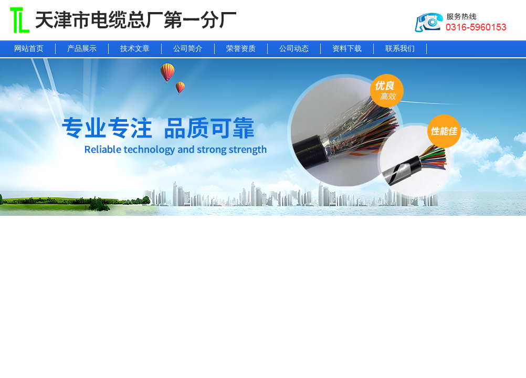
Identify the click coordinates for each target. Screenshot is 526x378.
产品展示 (82, 48)
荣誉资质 (241, 48)
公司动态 (294, 48)
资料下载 (347, 48)
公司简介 (188, 48)
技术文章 (135, 48)
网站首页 (29, 48)
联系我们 (400, 48)
